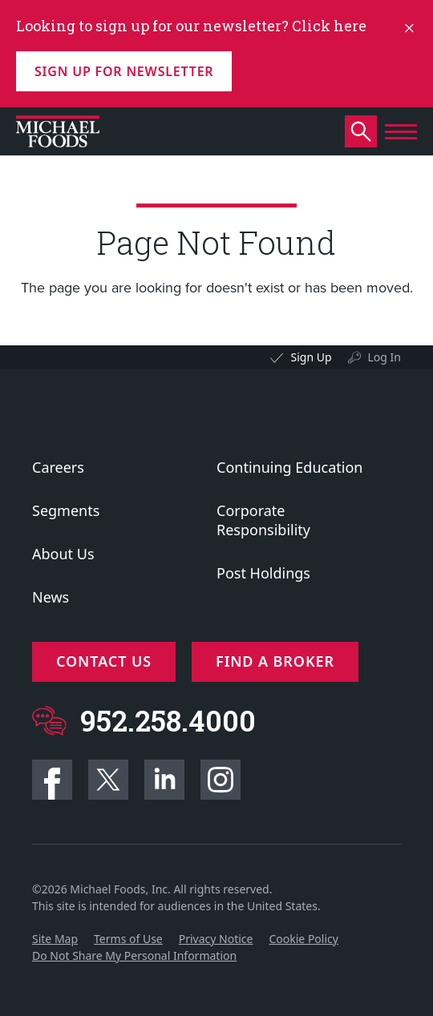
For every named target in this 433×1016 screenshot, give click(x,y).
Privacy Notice (216, 938)
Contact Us (104, 661)
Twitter (108, 780)
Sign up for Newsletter (123, 71)
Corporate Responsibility (263, 520)
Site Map (55, 938)
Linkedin (164, 780)
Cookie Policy (303, 938)
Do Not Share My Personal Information (134, 955)
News (50, 597)
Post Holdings (263, 573)
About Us (63, 553)
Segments (65, 510)
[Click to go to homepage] (57, 131)
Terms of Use (128, 938)
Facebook (52, 780)
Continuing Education (289, 467)
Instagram (220, 780)
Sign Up (310, 357)
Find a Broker (275, 661)
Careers (58, 467)
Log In (384, 357)
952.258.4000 (168, 721)
